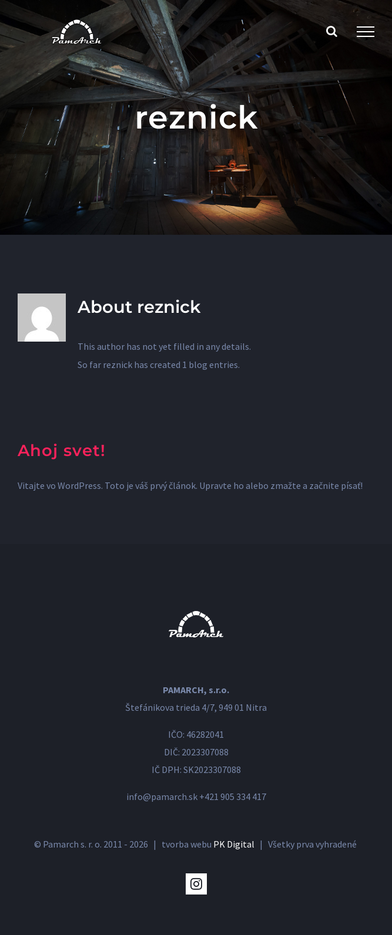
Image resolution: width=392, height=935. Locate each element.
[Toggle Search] (331, 31)
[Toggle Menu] (365, 31)
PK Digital (233, 844)
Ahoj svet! (62, 450)
